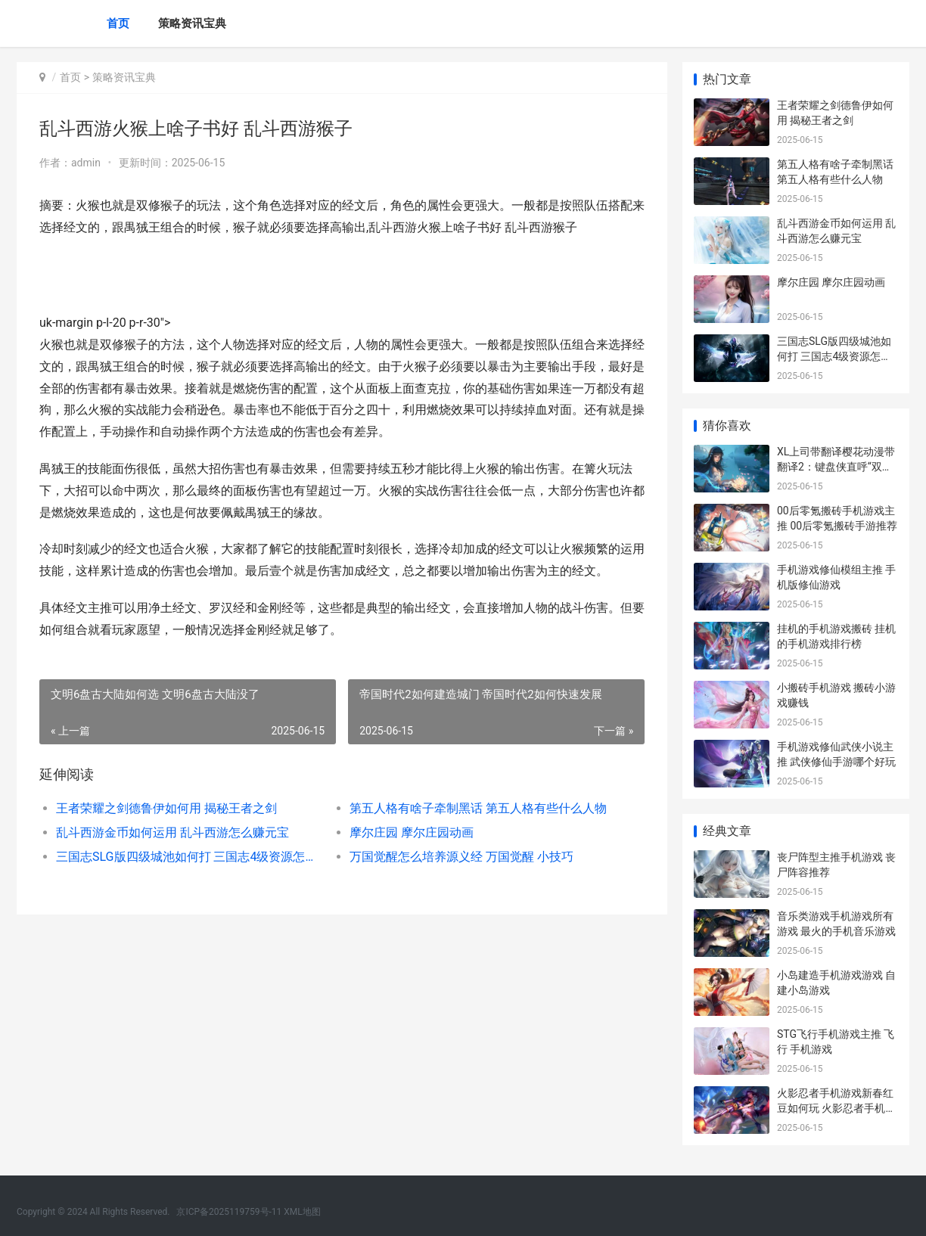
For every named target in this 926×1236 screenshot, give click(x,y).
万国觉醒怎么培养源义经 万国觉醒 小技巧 (461, 856)
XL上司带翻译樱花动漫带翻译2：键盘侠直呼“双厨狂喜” (836, 466)
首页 (118, 23)
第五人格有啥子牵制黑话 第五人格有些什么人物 (478, 808)
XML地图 (302, 1211)
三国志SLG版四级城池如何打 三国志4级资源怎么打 (188, 856)
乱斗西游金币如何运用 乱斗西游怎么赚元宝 (172, 832)
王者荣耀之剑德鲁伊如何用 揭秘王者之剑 (166, 808)
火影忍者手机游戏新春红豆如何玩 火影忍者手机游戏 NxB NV (836, 1108)
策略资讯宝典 (192, 23)
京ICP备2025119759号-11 (228, 1211)
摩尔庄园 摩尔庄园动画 (412, 832)
